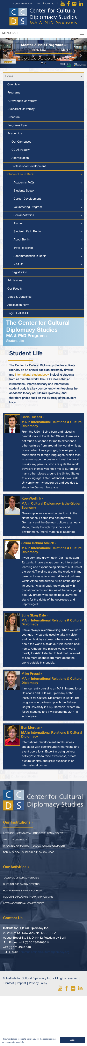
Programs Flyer (17, 125)
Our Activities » (16, 867)
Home (9, 76)
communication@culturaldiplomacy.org (44, 952)
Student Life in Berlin (21, 174)
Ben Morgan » (31, 727)
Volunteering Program (28, 207)
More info (19, 1042)
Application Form (18, 305)
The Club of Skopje (15, 840)
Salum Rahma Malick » (38, 543)
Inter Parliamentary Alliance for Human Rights (33, 833)
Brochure (13, 117)
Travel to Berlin (23, 248)
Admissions (14, 280)
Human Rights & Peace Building (22, 891)
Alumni (18, 223)
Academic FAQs (24, 182)
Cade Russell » (32, 417)
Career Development (27, 199)
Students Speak (24, 190)
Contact (50, 4)
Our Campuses (21, 142)
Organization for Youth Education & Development (34, 846)
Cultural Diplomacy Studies (21, 878)
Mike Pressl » (31, 673)
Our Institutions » (18, 822)
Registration (19, 272)
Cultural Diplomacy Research (22, 884)
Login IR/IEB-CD (22, 4)
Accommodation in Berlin (30, 256)
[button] (6, 53)
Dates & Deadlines (19, 297)
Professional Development (29, 166)
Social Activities (24, 215)
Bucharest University (21, 109)
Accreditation (20, 158)
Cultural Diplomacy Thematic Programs (28, 897)
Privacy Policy (38, 983)
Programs (13, 92)
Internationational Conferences (23, 903)
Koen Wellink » (32, 498)
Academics (14, 133)
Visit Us (18, 264)
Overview (13, 84)
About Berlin (22, 239)
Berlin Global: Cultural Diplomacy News (28, 852)
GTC (39, 4)
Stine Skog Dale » (34, 615)
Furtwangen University (22, 101)
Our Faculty (14, 289)
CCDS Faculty (21, 150)
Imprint (21, 983)
